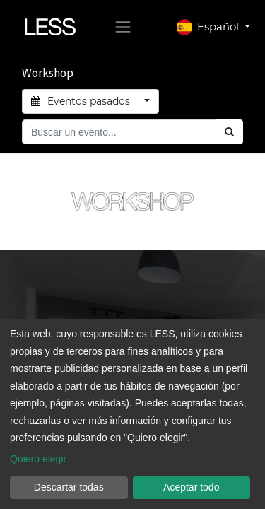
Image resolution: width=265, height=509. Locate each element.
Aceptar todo (191, 487)
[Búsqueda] (229, 131)
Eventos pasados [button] (82, 101)
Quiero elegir (38, 458)
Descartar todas (69, 487)
